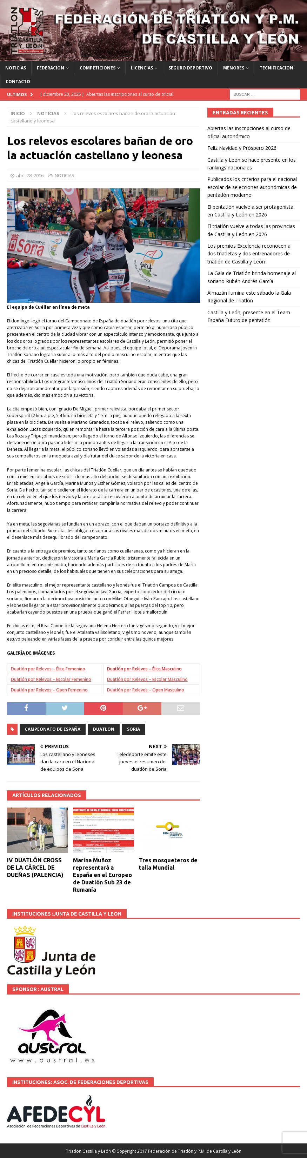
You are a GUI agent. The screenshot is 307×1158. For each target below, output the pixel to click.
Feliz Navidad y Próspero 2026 (241, 148)
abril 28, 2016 (30, 175)
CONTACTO (18, 82)
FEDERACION (50, 68)
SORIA (133, 729)
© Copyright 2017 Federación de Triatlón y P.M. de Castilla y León (176, 1151)
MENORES (233, 68)
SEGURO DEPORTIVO (190, 68)
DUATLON (103, 729)
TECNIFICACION (276, 68)
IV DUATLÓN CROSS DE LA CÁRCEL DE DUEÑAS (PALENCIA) (35, 867)
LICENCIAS (142, 68)
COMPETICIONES (97, 68)
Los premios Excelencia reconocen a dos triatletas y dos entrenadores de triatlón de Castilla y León (249, 253)
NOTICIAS (15, 68)
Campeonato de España (52, 729)
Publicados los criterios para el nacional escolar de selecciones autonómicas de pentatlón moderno (252, 187)
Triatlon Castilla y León (88, 1151)
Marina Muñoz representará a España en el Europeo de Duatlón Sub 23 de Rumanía (102, 874)
